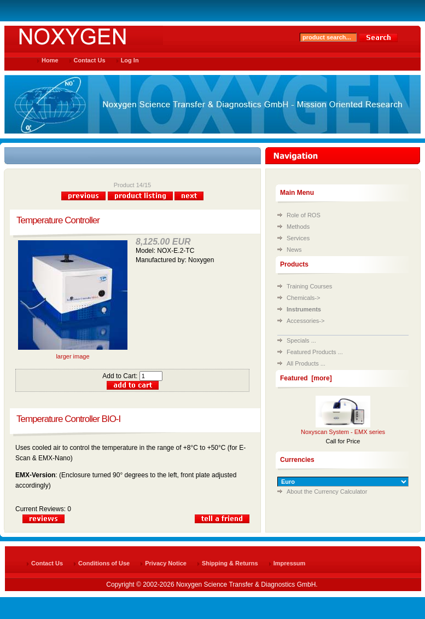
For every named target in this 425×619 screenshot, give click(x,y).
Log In (130, 60)
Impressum (289, 563)
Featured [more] (306, 378)
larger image (72, 353)
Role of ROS (304, 215)
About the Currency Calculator (327, 491)
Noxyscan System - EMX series (343, 432)
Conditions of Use (104, 563)
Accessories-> (305, 320)
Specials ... (301, 340)
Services (298, 238)
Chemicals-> (303, 297)
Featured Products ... (315, 352)
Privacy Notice (166, 563)
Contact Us (90, 60)
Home (50, 60)
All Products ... (306, 363)
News (294, 249)
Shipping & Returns (230, 563)
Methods (298, 226)
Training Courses (309, 286)
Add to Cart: (132, 376)
